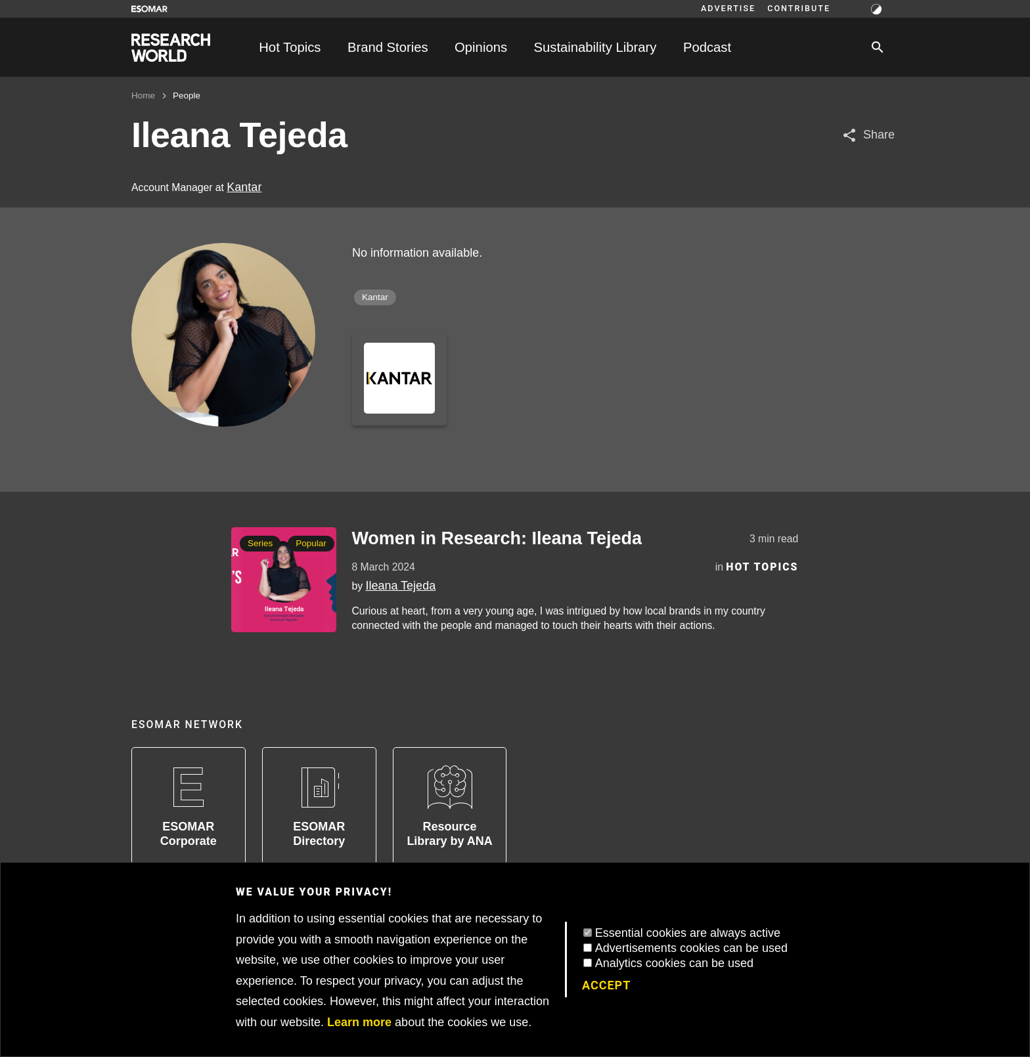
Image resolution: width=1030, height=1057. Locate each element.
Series (260, 543)
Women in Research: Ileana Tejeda (496, 538)
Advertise (728, 8)
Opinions (481, 47)
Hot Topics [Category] (762, 567)
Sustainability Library (595, 47)
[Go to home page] (170, 47)
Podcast (707, 47)
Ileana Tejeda (400, 585)
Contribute (798, 8)
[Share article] (868, 135)
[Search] (877, 47)
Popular (311, 543)
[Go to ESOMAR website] (149, 8)
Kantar (244, 187)
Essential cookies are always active (687, 932)
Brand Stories (387, 47)
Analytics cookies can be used (674, 963)
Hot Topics (290, 47)
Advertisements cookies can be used (691, 948)
